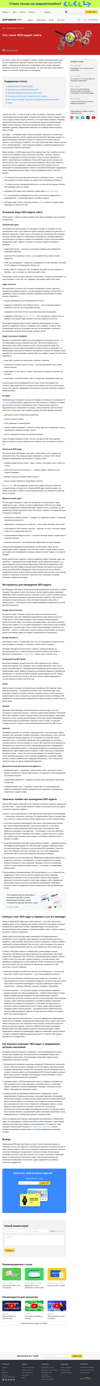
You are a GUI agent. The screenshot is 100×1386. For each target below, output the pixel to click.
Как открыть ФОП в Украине (56, 1285)
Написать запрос (66, 1370)
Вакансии (5, 1372)
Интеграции (25, 1375)
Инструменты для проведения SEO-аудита (23, 89)
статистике (9, 485)
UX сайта (5, 402)
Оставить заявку (13, 907)
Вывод (10, 102)
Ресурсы (32, 12)
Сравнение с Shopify (47, 1379)
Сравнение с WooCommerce (49, 1370)
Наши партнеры (84, 1372)
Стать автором (91, 19)
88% (5, 195)
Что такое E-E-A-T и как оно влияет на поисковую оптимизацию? (83, 79)
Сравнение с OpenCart (48, 1367)
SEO (3, 28)
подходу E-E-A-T (28, 316)
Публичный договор (66, 1372)
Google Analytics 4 (28, 654)
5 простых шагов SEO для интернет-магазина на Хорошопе (82, 102)
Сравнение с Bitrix (46, 1372)
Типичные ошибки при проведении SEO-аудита (25, 93)
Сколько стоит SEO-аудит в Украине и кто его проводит (28, 96)
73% (5, 184)
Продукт (6, 12)
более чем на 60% (51, 191)
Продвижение (40, 20)
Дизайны (48, 12)
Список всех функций (28, 1367)
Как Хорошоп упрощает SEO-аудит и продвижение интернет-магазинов (33, 99)
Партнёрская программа (87, 1367)
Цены (15, 12)
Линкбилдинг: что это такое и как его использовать (82, 69)
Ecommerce (61, 20)
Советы (4, 1283)
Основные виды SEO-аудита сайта (20, 86)
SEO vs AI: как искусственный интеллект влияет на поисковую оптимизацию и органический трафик (82, 91)
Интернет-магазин (30, 1283)
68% (5, 177)
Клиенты (23, 12)
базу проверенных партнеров (40, 1127)
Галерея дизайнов (27, 1370)
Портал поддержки (66, 1367)
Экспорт (51, 20)
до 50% (40, 202)
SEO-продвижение (27, 1372)
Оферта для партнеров (87, 1370)
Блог (3, 1370)
